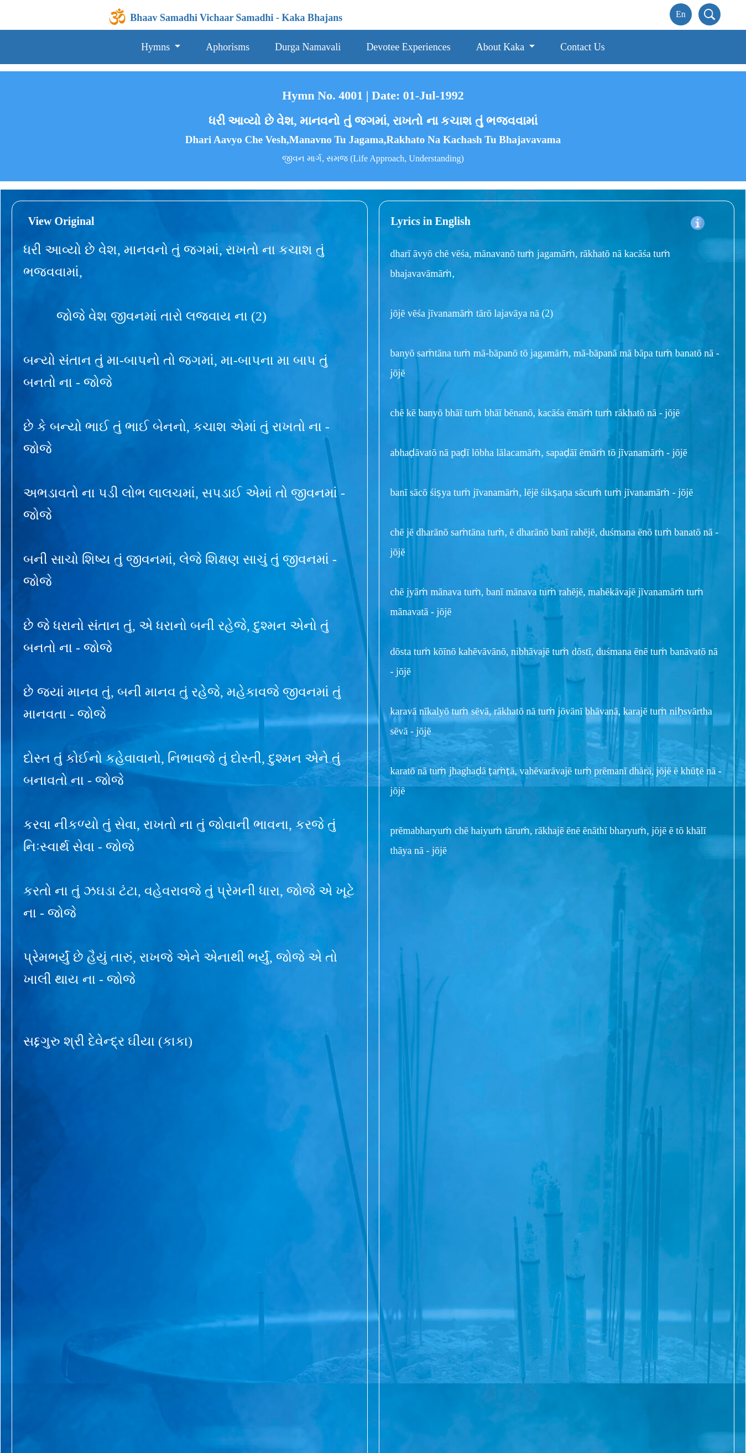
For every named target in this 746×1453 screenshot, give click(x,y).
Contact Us (582, 47)
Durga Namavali (308, 47)
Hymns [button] (157, 47)
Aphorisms (227, 47)
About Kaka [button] (501, 47)
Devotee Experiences (408, 47)
